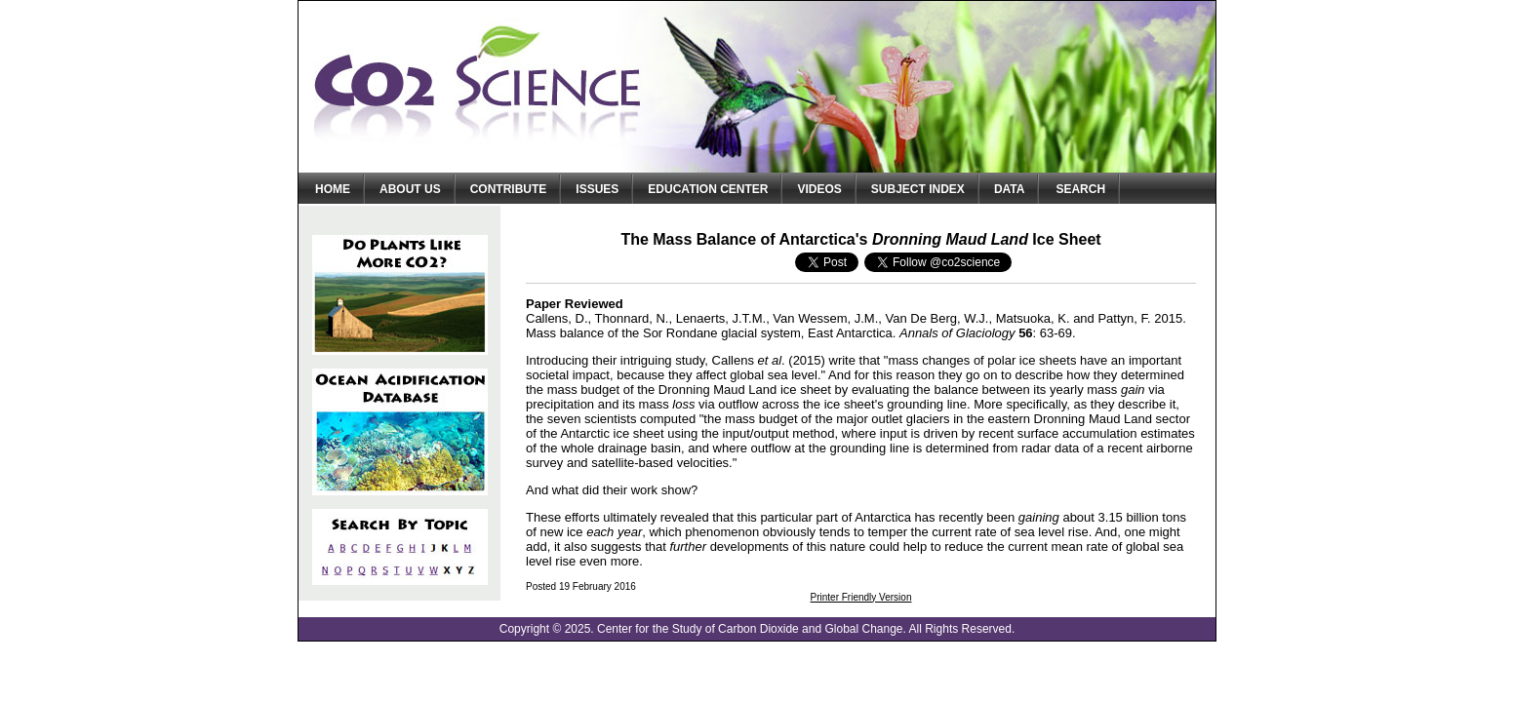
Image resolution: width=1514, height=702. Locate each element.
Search (1080, 189)
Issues (597, 189)
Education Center (708, 189)
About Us (410, 189)
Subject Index (918, 189)
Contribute (508, 189)
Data (1009, 189)
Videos (819, 189)
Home (332, 189)
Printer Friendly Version (861, 597)
